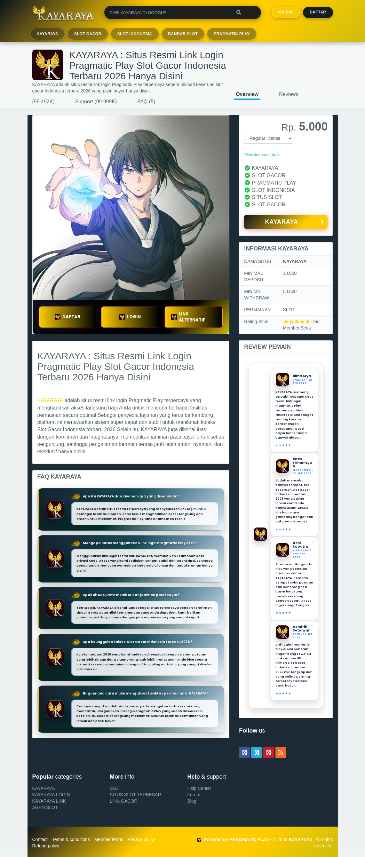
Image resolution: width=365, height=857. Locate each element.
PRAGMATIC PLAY (232, 34)
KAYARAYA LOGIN (51, 794)
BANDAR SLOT (183, 34)
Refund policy (46, 845)
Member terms (108, 839)
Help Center (199, 788)
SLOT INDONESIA (134, 34)
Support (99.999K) (96, 101)
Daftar (318, 12)
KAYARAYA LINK (49, 801)
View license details (262, 154)
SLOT (116, 788)
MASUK (285, 12)
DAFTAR (67, 317)
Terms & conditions (71, 839)
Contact (40, 839)
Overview (247, 94)
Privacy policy (141, 839)
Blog (191, 801)
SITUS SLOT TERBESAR (135, 794)
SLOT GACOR (87, 34)
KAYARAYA (47, 34)
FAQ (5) (146, 101)
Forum (193, 794)
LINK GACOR (123, 801)
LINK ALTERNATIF (188, 317)
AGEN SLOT (45, 807)
